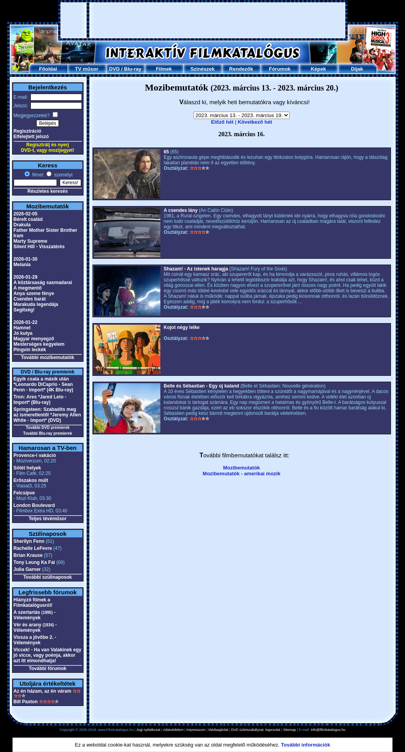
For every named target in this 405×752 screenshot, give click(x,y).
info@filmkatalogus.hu (328, 730)
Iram (18, 235)
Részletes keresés (47, 191)
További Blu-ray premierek (47, 433)
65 (166, 152)
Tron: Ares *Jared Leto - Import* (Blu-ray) (40, 399)
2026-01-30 (25, 259)
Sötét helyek (27, 468)
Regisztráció (27, 131)
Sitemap (289, 730)
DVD (114, 69)
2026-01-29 (25, 277)
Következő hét (255, 122)
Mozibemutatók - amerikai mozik (241, 473)
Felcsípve (24, 493)
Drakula (22, 225)
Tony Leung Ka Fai (34, 562)
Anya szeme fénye (34, 293)
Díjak (357, 69)
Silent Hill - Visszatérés (39, 246)
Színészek (202, 69)
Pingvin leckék (30, 349)
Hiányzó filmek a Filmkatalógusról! (33, 602)
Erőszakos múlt (31, 480)
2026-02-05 (25, 214)
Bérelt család (28, 219)
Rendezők (241, 69)
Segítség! (24, 310)
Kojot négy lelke (182, 327)
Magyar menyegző (34, 338)
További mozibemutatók (47, 357)
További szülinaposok (47, 577)
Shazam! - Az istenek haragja (196, 269)
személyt (63, 175)
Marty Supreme (31, 241)
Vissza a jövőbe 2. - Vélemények (35, 640)
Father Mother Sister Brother (45, 230)
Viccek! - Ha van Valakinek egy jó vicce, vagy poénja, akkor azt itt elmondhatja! (48, 655)
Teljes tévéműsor (47, 518)
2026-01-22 (25, 322)
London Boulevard (34, 505)
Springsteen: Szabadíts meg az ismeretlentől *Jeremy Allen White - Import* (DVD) (47, 415)
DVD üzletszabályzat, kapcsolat (255, 730)
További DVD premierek (47, 427)
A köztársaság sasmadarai (43, 282)
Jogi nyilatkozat (148, 730)
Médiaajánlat (218, 730)
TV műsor (86, 69)
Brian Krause (28, 555)
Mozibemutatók (241, 468)
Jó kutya (23, 333)
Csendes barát (30, 299)
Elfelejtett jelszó (31, 136)
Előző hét (222, 122)
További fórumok (47, 668)
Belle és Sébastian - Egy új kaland (201, 386)
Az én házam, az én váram (42, 691)
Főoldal (48, 69)
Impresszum (196, 730)
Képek (318, 69)
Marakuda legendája (36, 304)
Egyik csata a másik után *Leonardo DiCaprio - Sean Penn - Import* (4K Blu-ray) (43, 384)
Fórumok (280, 69)
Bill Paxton (26, 701)
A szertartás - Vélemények (35, 615)
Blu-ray (133, 69)
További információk (305, 745)
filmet (37, 175)
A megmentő (28, 288)
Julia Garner (27, 569)
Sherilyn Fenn (29, 541)
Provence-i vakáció (35, 455)
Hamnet (22, 328)
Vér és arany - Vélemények (35, 627)
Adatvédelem (173, 730)
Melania (22, 264)
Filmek (164, 69)
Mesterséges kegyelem (39, 344)
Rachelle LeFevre (33, 548)
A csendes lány (181, 210)
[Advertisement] (203, 20)
